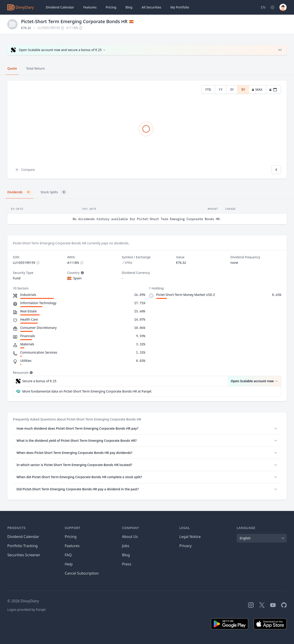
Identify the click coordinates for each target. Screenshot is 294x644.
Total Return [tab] (35, 68)
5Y (243, 89)
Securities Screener (23, 554)
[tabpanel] (147, 130)
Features (90, 7)
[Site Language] (263, 7)
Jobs (125, 545)
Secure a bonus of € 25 (39, 381)
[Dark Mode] (272, 7)
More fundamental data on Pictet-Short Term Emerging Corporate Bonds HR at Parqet (87, 391)
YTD (208, 89)
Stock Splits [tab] (54, 192)
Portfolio (179, 7)
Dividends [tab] (19, 192)
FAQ (68, 554)
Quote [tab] (12, 68)
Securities (151, 7)
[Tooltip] (82, 273)
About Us (130, 536)
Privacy (185, 545)
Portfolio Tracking (22, 545)
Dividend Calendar (60, 7)
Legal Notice (190, 536)
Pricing (111, 7)
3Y (232, 89)
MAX (257, 89)
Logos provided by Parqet (26, 609)
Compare (25, 169)
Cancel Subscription (82, 573)
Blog (126, 554)
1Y (220, 89)
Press (126, 564)
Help (69, 564)
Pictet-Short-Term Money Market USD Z (185, 294)
